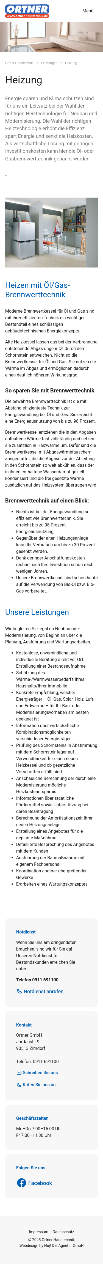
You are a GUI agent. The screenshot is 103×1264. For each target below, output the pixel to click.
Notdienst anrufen (43, 991)
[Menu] (82, 11)
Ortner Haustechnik (19, 63)
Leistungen (49, 63)
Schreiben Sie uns (40, 1072)
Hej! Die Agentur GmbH (64, 1245)
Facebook (40, 1183)
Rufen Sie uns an (39, 1084)
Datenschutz (63, 1232)
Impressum (38, 1232)
